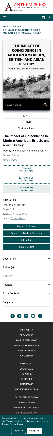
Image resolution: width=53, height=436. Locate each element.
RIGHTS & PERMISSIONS (26, 340)
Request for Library (26, 226)
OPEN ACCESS (26, 335)
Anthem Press (18, 218)
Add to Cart (26, 240)
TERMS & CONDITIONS (27, 350)
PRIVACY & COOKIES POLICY (26, 345)
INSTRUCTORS (26, 384)
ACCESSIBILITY (26, 356)
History (17, 27)
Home (5, 27)
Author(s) (26, 267)
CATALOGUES (26, 364)
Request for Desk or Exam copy (26, 233)
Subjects (26, 302)
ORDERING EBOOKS (26, 402)
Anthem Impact (10, 160)
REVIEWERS (26, 379)
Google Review (26, 128)
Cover (26, 122)
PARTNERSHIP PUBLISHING (27, 389)
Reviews (26, 284)
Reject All (18, 430)
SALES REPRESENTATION (26, 397)
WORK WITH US (26, 330)
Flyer (26, 116)
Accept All (34, 430)
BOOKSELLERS (26, 369)
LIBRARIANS (26, 374)
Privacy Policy (16, 424)
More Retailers (26, 247)
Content (26, 276)
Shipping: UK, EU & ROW (26, 413)
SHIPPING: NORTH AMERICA (26, 407)
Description (26, 258)
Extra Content (26, 293)
